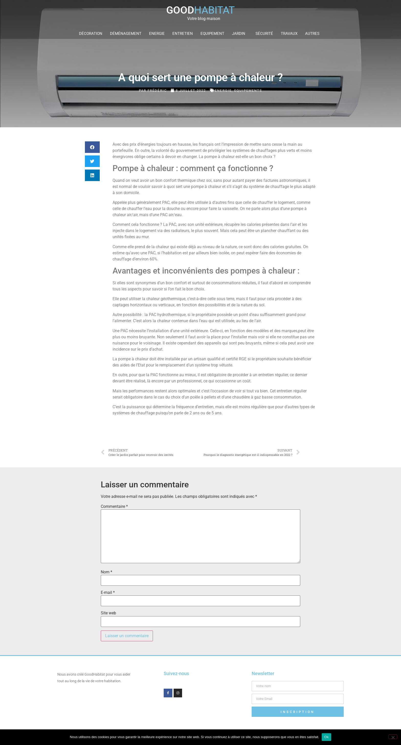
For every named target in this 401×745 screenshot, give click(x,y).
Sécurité (264, 33)
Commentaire (114, 507)
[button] (92, 147)
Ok (326, 737)
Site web (108, 613)
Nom (106, 572)
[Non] (392, 736)
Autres (313, 33)
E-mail (108, 593)
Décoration (90, 33)
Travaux (289, 33)
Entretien (182, 33)
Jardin (240, 33)
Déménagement (125, 33)
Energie (157, 33)
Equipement (212, 33)
